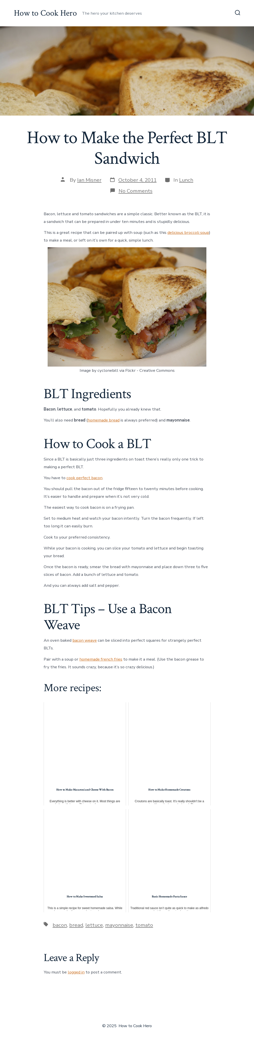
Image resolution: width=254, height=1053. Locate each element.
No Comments (136, 190)
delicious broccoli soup (188, 232)
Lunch (186, 179)
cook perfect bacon (84, 478)
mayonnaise (119, 925)
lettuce (94, 925)
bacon (60, 925)
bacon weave (84, 640)
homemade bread (104, 420)
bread (76, 925)
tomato (144, 925)
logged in (76, 972)
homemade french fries (100, 659)
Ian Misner (89, 179)
